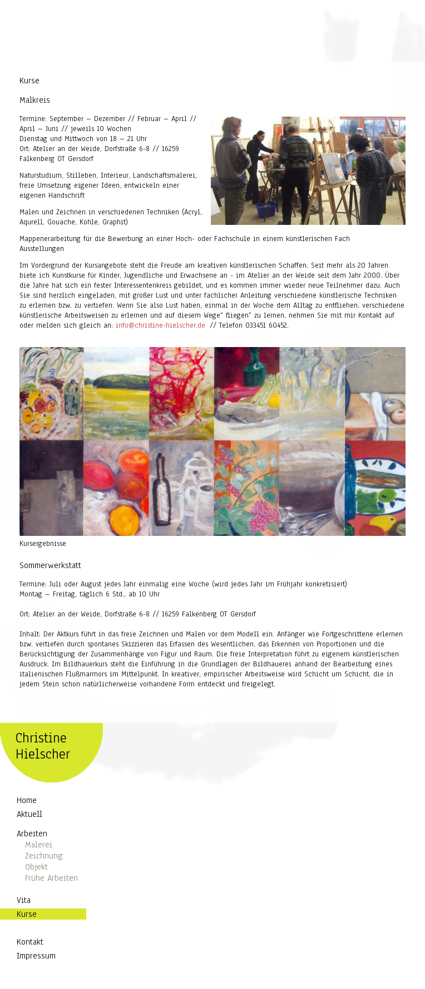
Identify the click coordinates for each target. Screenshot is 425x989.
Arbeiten (32, 834)
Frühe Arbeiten (51, 879)
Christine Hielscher (43, 747)
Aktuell (29, 815)
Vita (24, 901)
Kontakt (30, 942)
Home (27, 801)
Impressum (36, 956)
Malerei (38, 845)
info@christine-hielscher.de (160, 327)
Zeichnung (44, 856)
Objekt (36, 867)
